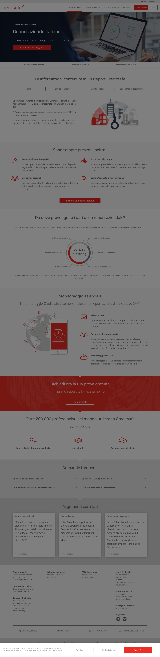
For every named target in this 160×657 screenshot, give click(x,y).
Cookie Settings (108, 650)
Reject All (80, 650)
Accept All (138, 650)
